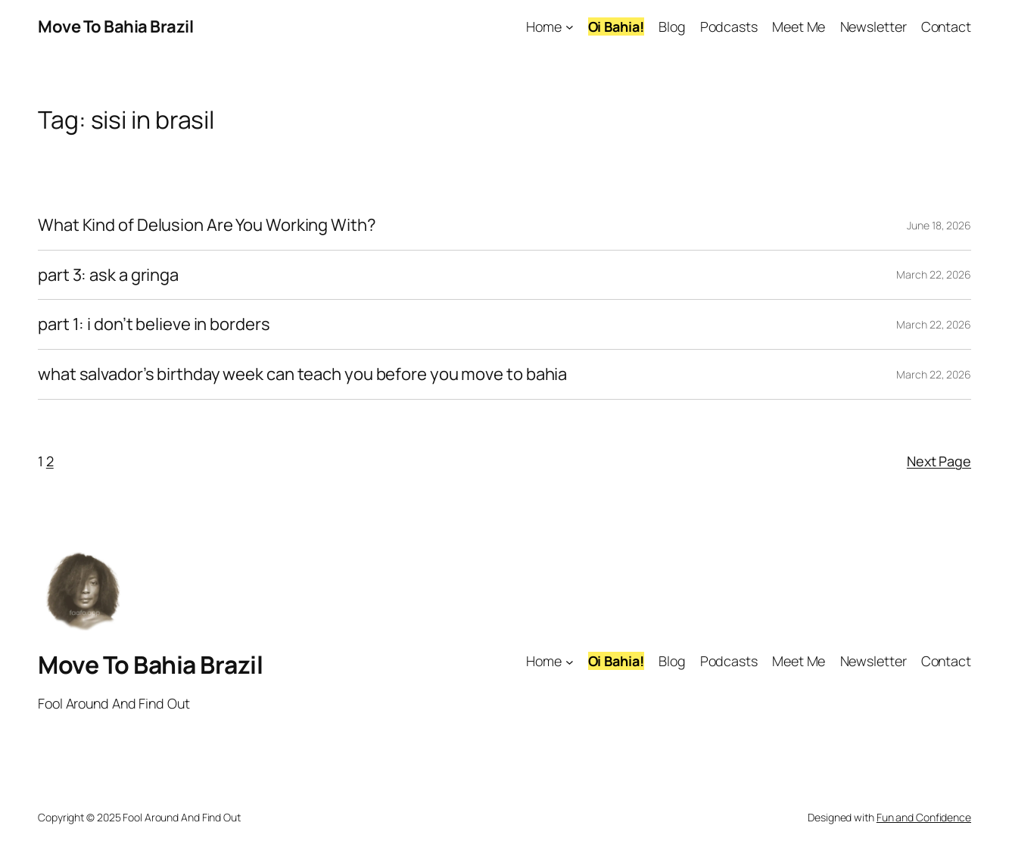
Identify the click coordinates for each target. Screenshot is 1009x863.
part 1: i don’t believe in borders (154, 324)
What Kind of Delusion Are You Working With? (207, 225)
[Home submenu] (569, 27)
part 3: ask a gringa (108, 275)
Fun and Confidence (924, 817)
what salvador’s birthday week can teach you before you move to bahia (302, 374)
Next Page (939, 461)
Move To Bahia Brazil (115, 26)
